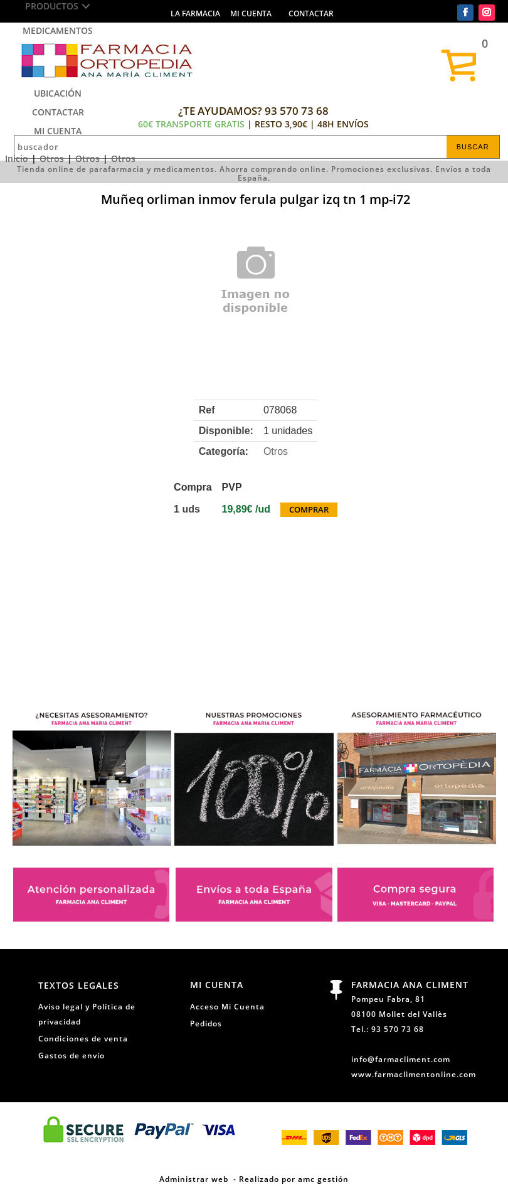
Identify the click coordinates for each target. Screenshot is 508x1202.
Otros (52, 158)
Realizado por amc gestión (294, 1179)
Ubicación (58, 93)
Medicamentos (58, 30)
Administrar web (193, 1179)
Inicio (16, 158)
